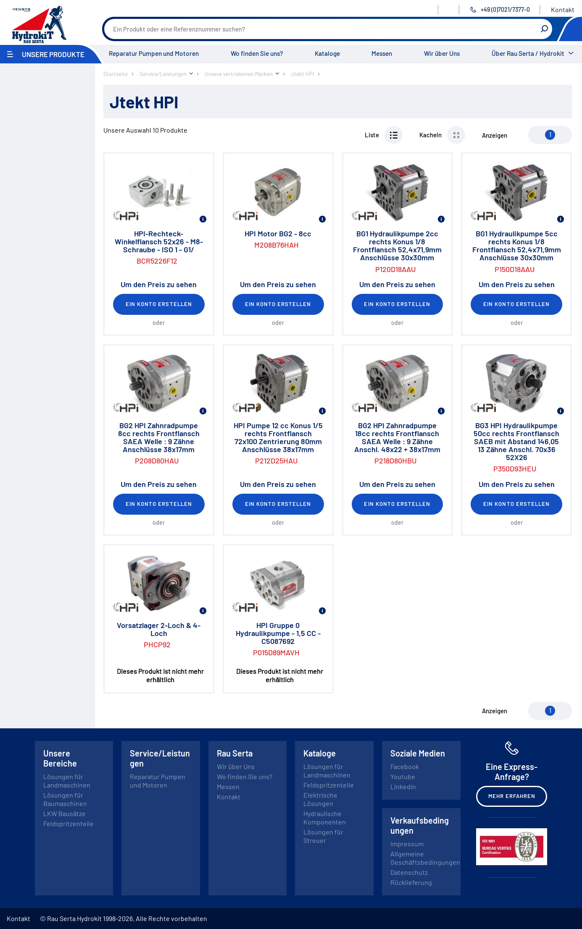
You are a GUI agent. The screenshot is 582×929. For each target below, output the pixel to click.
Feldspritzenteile (68, 823)
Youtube (402, 776)
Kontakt (562, 9)
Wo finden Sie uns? (257, 53)
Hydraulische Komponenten (324, 817)
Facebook (404, 766)
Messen (381, 53)
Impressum (407, 844)
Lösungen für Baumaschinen (65, 799)
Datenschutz (409, 872)
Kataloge (327, 53)
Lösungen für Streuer (323, 836)
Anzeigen (494, 135)
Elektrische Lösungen (320, 799)
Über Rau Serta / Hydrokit (528, 53)
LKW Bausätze (64, 813)
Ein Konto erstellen (159, 304)
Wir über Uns (442, 53)
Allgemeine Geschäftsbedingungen (425, 858)
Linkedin (403, 786)
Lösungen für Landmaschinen (66, 780)
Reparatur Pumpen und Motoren (154, 53)
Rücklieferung (411, 882)
